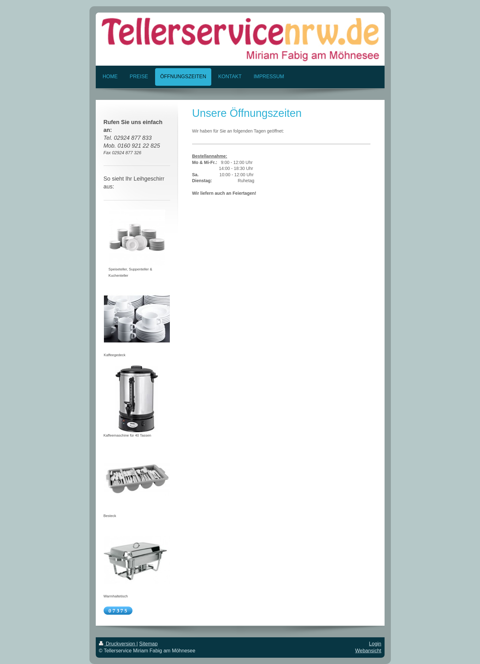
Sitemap (148, 643)
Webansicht (368, 650)
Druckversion (118, 643)
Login (375, 643)
